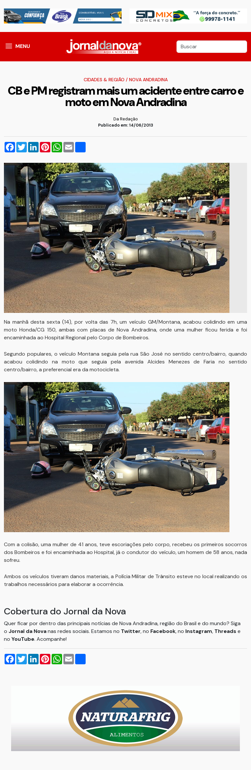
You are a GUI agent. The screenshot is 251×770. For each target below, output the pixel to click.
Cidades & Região (104, 80)
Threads (226, 631)
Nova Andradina (148, 80)
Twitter (131, 631)
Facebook (163, 631)
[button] (9, 47)
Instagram (198, 631)
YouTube (22, 639)
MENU (22, 46)
